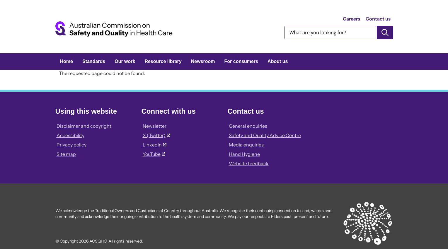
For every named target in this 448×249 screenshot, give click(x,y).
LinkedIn (154, 145)
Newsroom (203, 61)
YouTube (154, 154)
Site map (66, 154)
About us (278, 61)
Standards (93, 61)
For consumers (241, 61)
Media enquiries (246, 145)
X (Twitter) (156, 135)
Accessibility (70, 135)
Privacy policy (71, 145)
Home (66, 61)
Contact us (378, 19)
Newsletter (154, 126)
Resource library (162, 61)
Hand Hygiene (244, 154)
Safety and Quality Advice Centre (265, 135)
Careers (351, 19)
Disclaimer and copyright (84, 126)
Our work (125, 61)
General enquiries (248, 126)
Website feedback (249, 163)
